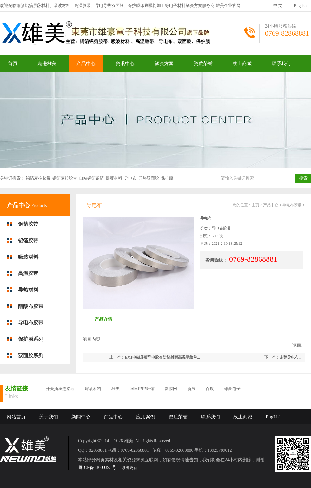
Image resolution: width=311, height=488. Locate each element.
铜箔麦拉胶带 (64, 178)
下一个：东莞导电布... (282, 357)
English (300, 5)
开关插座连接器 (60, 388)
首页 (12, 63)
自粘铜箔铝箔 (91, 178)
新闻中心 (80, 416)
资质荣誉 (203, 63)
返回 (297, 345)
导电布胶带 (30, 322)
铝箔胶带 (28, 240)
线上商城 (242, 63)
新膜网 (171, 388)
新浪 (191, 388)
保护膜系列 (30, 339)
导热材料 (28, 289)
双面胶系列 (30, 355)
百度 (210, 388)
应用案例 (145, 416)
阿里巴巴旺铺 (142, 388)
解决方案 (164, 63)
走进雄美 (46, 63)
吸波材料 (28, 257)
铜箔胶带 (28, 224)
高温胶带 (28, 273)
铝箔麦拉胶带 (38, 178)
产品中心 (86, 63)
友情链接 (16, 388)
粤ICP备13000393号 (97, 467)
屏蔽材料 (114, 178)
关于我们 (48, 416)
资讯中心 (125, 63)
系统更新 (129, 467)
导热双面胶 (148, 178)
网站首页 (16, 416)
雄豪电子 (232, 388)
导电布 (130, 178)
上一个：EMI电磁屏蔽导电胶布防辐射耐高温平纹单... (154, 357)
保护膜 (167, 178)
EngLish (274, 416)
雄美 (115, 388)
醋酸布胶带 (30, 306)
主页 (255, 205)
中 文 (277, 5)
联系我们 (281, 63)
